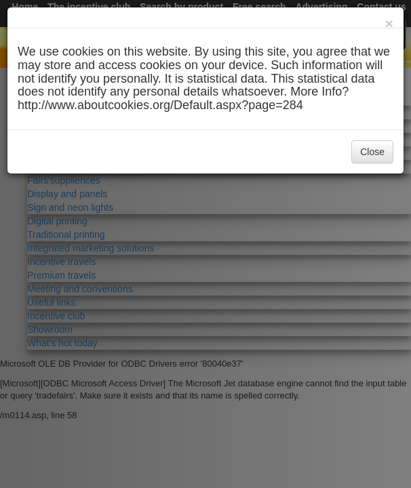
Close (372, 151)
